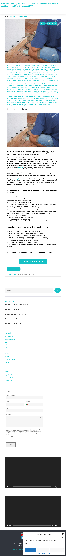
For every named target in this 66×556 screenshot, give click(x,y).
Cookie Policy (41, 553)
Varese (7, 362)
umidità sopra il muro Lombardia (24, 100)
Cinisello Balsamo (10, 339)
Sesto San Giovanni (10, 359)
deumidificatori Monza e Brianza (46, 67)
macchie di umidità (22, 76)
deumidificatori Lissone (13, 67)
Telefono (28, 401)
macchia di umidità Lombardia (36, 74)
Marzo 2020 (8, 380)
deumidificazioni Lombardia (50, 71)
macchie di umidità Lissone (36, 76)
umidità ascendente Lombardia (15, 87)
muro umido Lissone (12, 82)
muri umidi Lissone (22, 80)
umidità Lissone (11, 91)
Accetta (30, 550)
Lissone (43, 23)
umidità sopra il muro (42, 98)
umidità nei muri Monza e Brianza (43, 93)
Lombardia (49, 73)
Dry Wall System (31, 73)
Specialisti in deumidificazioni (33, 85)
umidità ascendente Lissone (50, 85)
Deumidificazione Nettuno (13, 323)
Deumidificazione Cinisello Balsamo (16, 314)
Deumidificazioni (15, 12)
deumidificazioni (21, 71)
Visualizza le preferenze (57, 550)
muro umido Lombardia (25, 82)
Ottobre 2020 (9, 378)
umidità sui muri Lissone (23, 102)
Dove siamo (38, 12)
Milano (7, 345)
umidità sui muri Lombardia (39, 102)
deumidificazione (11, 69)
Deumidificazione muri (27, 274)
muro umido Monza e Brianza (42, 82)
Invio (10, 444)
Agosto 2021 (8, 375)
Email (7, 401)
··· (55, 12)
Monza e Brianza (51, 23)
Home (4, 12)
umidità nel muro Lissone (20, 95)
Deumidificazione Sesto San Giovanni (16, 304)
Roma (7, 356)
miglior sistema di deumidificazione (45, 78)
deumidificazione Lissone (24, 69)
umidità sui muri (11, 102)
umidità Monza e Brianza (35, 91)
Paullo (7, 353)
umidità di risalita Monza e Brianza (48, 89)
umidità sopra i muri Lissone (33, 96)
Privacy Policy (47, 553)
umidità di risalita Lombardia (30, 89)
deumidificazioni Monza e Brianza (16, 73)
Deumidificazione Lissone (17, 109)
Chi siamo (27, 12)
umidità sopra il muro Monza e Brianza (45, 100)
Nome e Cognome (11, 395)
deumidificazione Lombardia (40, 69)
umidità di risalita (51, 87)
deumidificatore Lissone (13, 65)
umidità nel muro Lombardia (36, 95)
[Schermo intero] (58, 487)
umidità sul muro (21, 104)
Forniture (48, 12)
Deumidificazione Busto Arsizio (14, 319)
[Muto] (56, 487)
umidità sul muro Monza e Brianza (23, 106)
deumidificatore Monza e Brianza (46, 65)
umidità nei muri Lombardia (24, 93)
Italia (38, 73)
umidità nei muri (47, 91)
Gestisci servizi (28, 546)
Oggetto (8, 408)
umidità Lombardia (22, 91)
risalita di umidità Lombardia (24, 84)
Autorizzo (10, 436)
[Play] (7, 487)
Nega (43, 550)
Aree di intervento (19, 550)
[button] (63, 534)
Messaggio (9, 414)
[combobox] (27, 404)
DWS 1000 (21, 167)
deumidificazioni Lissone (34, 71)
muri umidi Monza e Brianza (50, 80)
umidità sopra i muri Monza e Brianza (24, 98)
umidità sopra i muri (18, 96)
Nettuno (7, 350)
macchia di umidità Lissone (19, 74)
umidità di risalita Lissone (14, 89)
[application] (33, 472)
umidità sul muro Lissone (35, 104)
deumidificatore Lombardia (28, 65)
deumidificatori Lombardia (28, 67)
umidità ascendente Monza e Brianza (35, 87)
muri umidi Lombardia (35, 80)
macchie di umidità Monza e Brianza (24, 78)
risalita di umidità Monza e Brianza (43, 84)
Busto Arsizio (9, 336)
